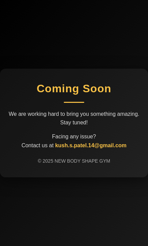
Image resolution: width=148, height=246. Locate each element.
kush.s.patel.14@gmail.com (91, 145)
